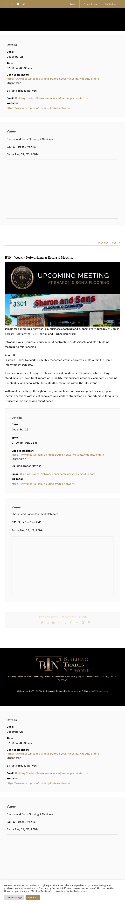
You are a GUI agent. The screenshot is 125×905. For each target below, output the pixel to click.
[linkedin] (12, 4)
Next (115, 242)
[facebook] (6, 4)
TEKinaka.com (101, 691)
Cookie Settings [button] (14, 897)
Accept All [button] (33, 897)
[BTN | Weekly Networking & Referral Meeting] (62, 294)
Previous (103, 242)
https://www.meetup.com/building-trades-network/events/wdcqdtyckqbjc (53, 78)
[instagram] (24, 4)
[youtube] (18, 4)
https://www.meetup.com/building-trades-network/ (38, 108)
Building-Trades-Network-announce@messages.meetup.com (52, 98)
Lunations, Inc (75, 691)
